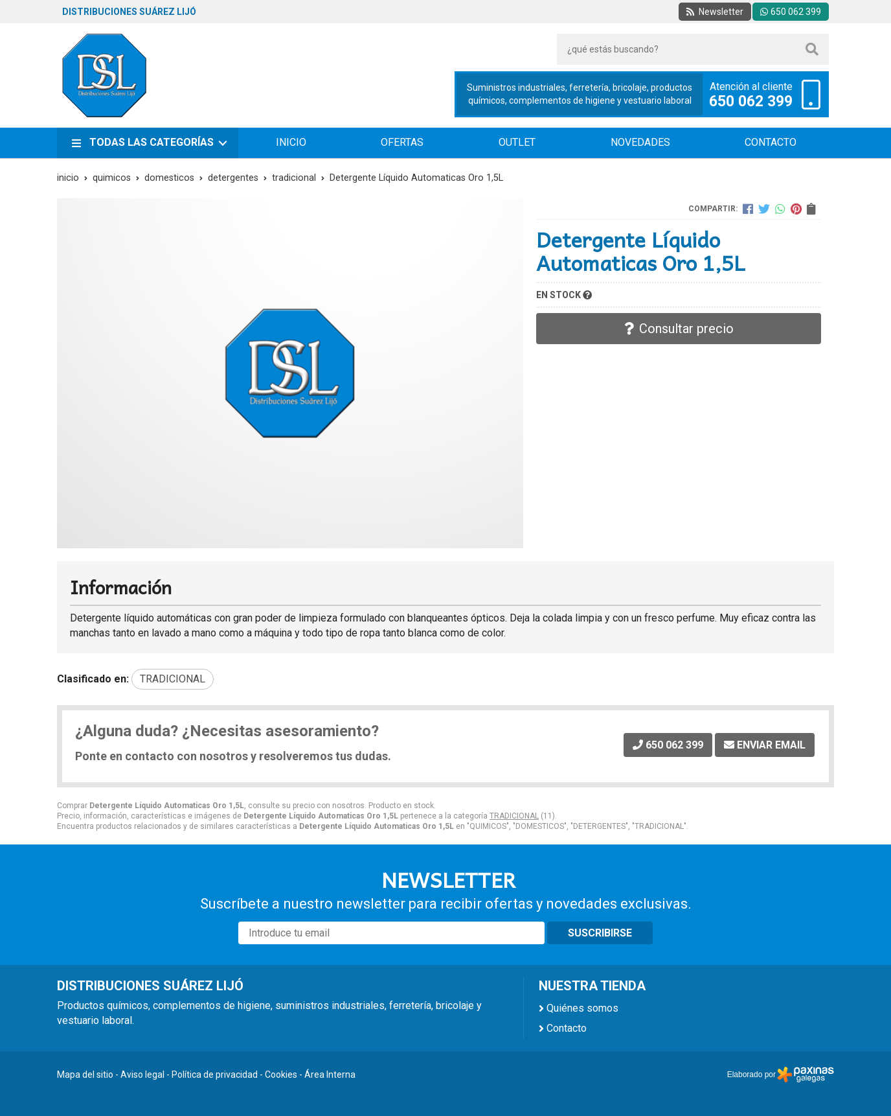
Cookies (281, 1074)
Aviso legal (142, 1074)
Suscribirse (600, 933)
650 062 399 (751, 102)
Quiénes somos (582, 1008)
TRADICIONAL (514, 815)
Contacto (567, 1028)
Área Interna (329, 1074)
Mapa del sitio (85, 1074)
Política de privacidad (215, 1074)
